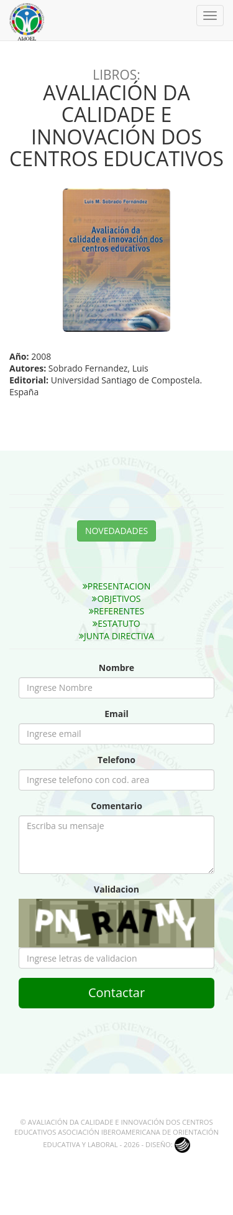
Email (116, 714)
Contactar (116, 992)
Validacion (116, 889)
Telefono (116, 760)
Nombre (116, 667)
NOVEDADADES (116, 531)
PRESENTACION (117, 586)
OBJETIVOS (116, 598)
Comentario (116, 806)
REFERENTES (117, 611)
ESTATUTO (116, 623)
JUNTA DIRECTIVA (116, 636)
